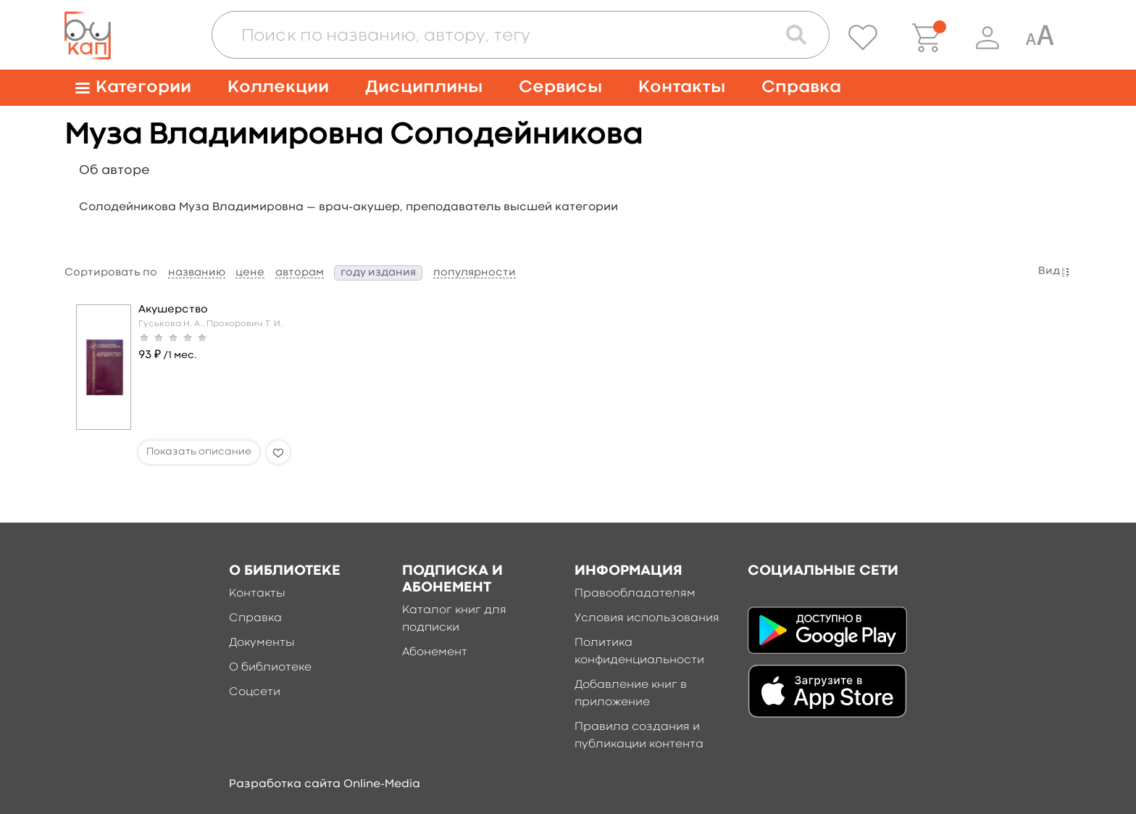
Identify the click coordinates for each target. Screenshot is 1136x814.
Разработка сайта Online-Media (324, 784)
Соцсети (254, 692)
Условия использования (647, 618)
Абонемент (434, 652)
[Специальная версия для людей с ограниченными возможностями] (1039, 38)
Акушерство (173, 310)
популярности (474, 273)
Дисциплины (424, 87)
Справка (801, 87)
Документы (262, 643)
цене (249, 273)
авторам (299, 273)
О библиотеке (270, 668)
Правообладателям (635, 594)
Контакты (681, 87)
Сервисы (560, 87)
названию (196, 273)
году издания (378, 273)
